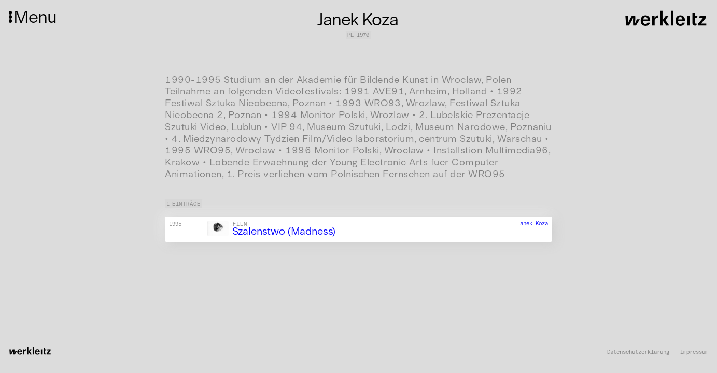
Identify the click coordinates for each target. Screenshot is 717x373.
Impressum (694, 352)
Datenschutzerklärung (638, 352)
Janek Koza (532, 223)
